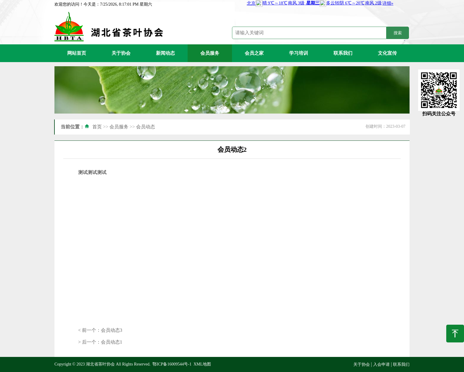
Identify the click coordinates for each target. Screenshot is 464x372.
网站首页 (76, 53)
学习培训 (298, 53)
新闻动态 (165, 53)
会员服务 (209, 53)
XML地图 (202, 364)
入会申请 (381, 364)
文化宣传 (387, 53)
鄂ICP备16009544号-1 (171, 364)
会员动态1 (111, 341)
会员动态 (145, 126)
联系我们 (343, 53)
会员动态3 (111, 330)
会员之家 (254, 53)
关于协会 (121, 53)
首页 (97, 126)
